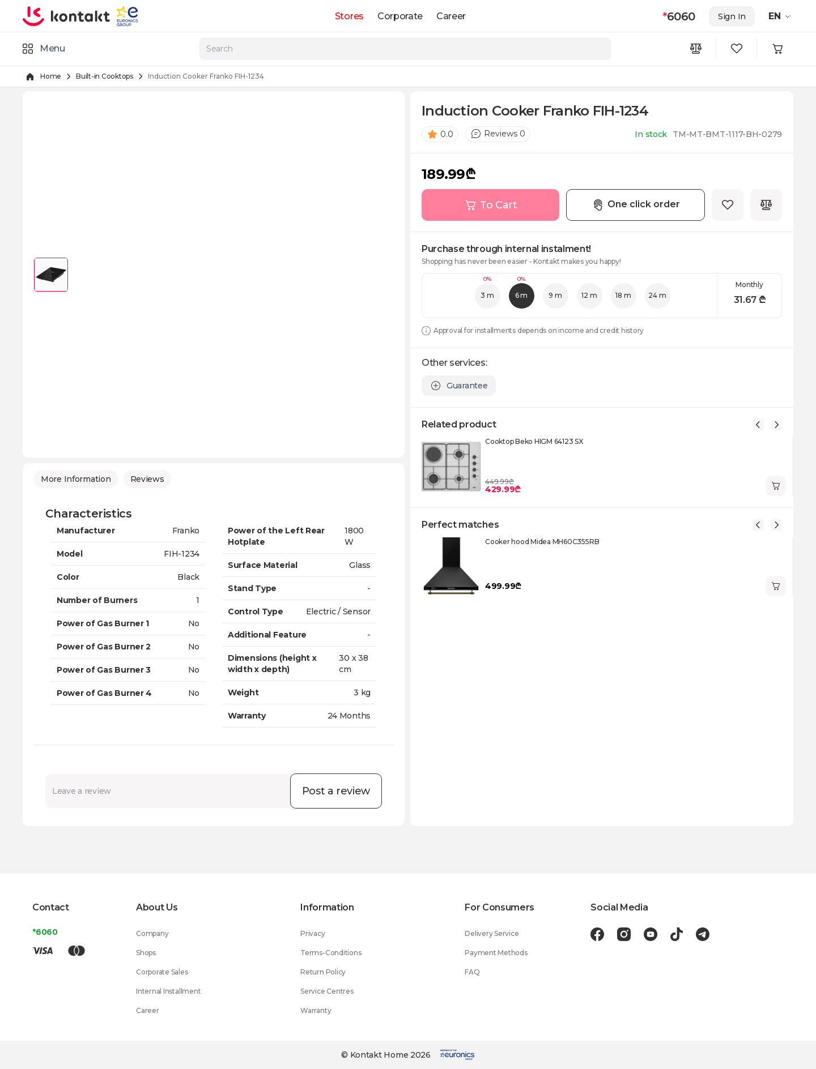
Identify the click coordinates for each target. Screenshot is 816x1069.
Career (451, 16)
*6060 (45, 932)
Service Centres (326, 991)
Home (50, 76)
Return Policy (323, 972)
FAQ (472, 972)
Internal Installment (168, 991)
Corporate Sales (162, 972)
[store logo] (66, 15)
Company (152, 933)
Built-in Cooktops (104, 76)
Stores (349, 16)
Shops (146, 952)
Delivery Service (491, 933)
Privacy (312, 933)
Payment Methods (496, 952)
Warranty (315, 1010)
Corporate (400, 16)
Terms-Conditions (330, 952)
